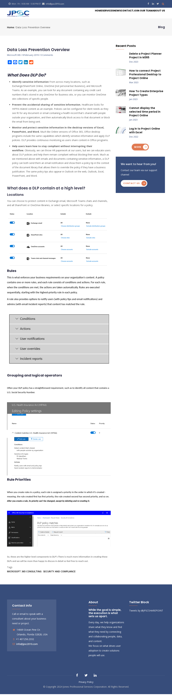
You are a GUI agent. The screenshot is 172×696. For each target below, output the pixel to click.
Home (75, 14)
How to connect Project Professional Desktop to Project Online (145, 76)
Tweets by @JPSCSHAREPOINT (146, 612)
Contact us (131, 185)
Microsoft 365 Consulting (24, 573)
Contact (115, 14)
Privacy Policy (86, 683)
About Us (156, 14)
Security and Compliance (59, 573)
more (137, 148)
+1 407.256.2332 (25, 641)
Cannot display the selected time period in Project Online (144, 113)
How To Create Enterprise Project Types (146, 94)
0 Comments (46, 56)
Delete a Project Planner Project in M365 (145, 57)
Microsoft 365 (14, 56)
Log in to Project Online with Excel (144, 132)
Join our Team (136, 14)
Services (88, 14)
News (102, 14)
